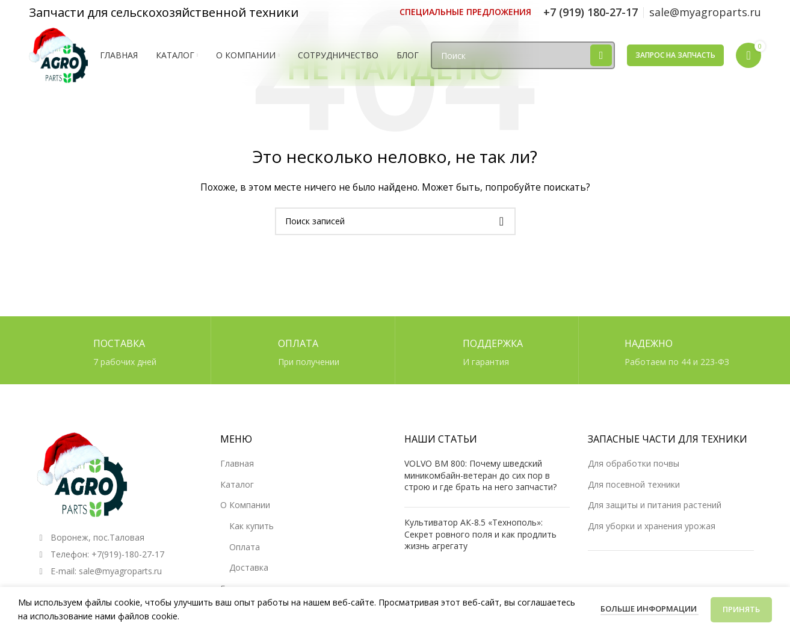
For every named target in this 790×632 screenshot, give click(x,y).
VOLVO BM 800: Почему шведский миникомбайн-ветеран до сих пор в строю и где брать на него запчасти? (480, 475)
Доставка (248, 567)
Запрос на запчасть (675, 56)
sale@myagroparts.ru (120, 571)
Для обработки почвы (633, 463)
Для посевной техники (634, 484)
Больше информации (649, 608)
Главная (237, 463)
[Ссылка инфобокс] (465, 12)
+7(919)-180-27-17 (127, 554)
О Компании (245, 505)
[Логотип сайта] (59, 55)
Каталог (237, 484)
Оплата (244, 547)
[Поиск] (524, 56)
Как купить (251, 526)
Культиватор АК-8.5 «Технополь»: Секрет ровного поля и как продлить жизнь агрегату (480, 534)
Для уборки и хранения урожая (651, 526)
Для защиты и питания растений (654, 505)
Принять (741, 609)
